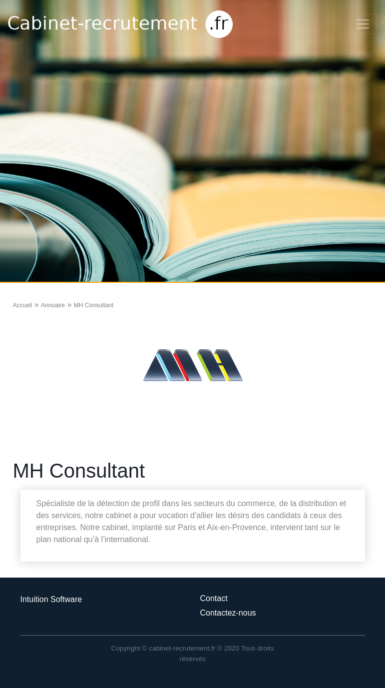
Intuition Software (51, 599)
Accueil (22, 305)
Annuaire (53, 305)
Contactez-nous (228, 613)
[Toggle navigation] (363, 24)
